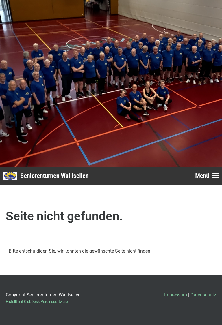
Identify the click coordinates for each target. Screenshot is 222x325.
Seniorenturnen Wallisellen (54, 175)
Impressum (175, 295)
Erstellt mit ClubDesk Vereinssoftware (37, 301)
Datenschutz (203, 295)
